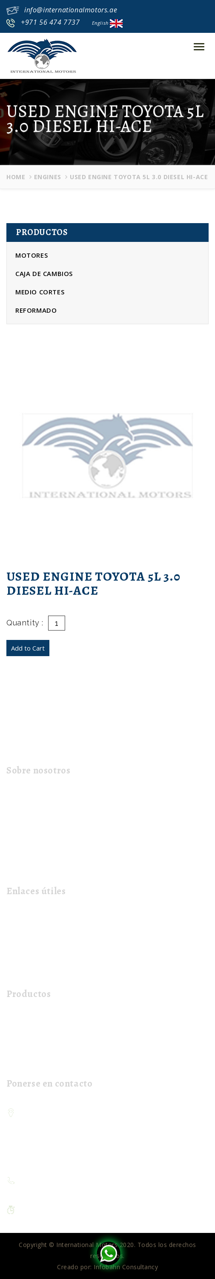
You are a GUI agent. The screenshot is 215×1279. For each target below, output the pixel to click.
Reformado (36, 310)
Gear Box (23, 1034)
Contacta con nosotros (44, 958)
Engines (47, 177)
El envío (21, 944)
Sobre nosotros (33, 931)
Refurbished (27, 1061)
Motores (31, 255)
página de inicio (33, 917)
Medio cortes (39, 292)
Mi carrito (24, 972)
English (107, 23)
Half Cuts (23, 1048)
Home (15, 177)
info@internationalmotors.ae (70, 10)
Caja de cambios (44, 273)
